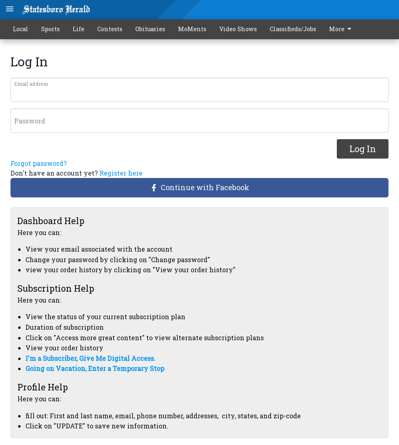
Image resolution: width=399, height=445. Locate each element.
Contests (109, 29)
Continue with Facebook (199, 187)
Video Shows (238, 29)
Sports (50, 29)
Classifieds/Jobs (293, 29)
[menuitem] (342, 29)
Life (78, 29)
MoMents (192, 29)
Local (20, 29)
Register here (121, 173)
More (341, 29)
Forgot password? (38, 163)
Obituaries (150, 29)
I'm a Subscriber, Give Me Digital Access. (90, 358)
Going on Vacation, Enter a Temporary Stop (94, 368)
